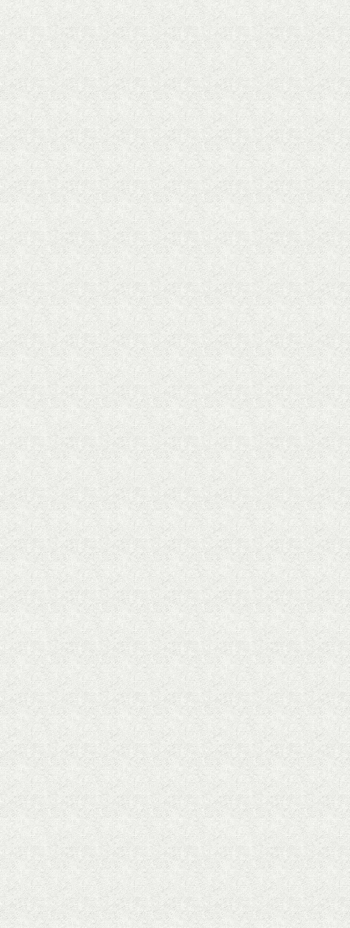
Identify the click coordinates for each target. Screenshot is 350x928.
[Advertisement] (120, 144)
